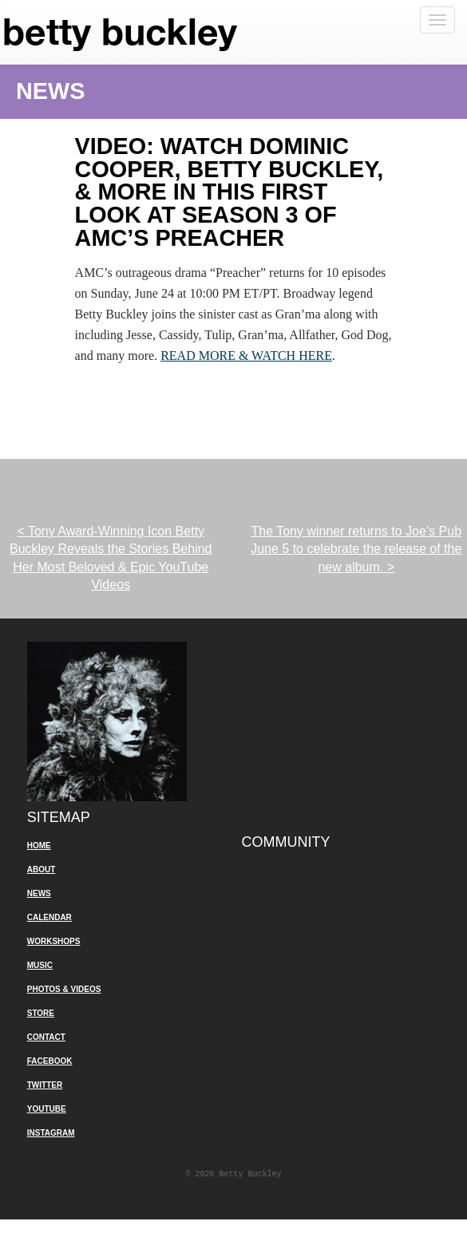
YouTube (46, 1109)
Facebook (50, 1061)
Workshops (54, 941)
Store (40, 1013)
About (41, 869)
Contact (46, 1037)
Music (40, 965)
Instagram (51, 1132)
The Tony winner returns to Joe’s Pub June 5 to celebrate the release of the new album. (356, 549)
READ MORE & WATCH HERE (246, 355)
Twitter (44, 1085)
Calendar (49, 917)
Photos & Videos (64, 989)
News (39, 893)
